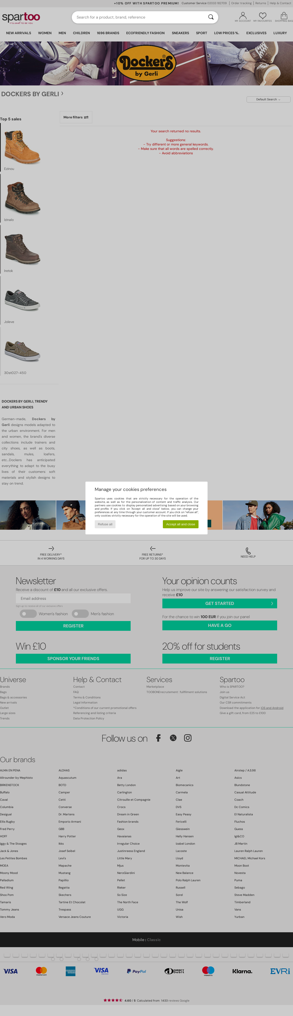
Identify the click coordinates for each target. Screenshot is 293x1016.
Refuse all (105, 524)
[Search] (211, 17)
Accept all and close (180, 524)
